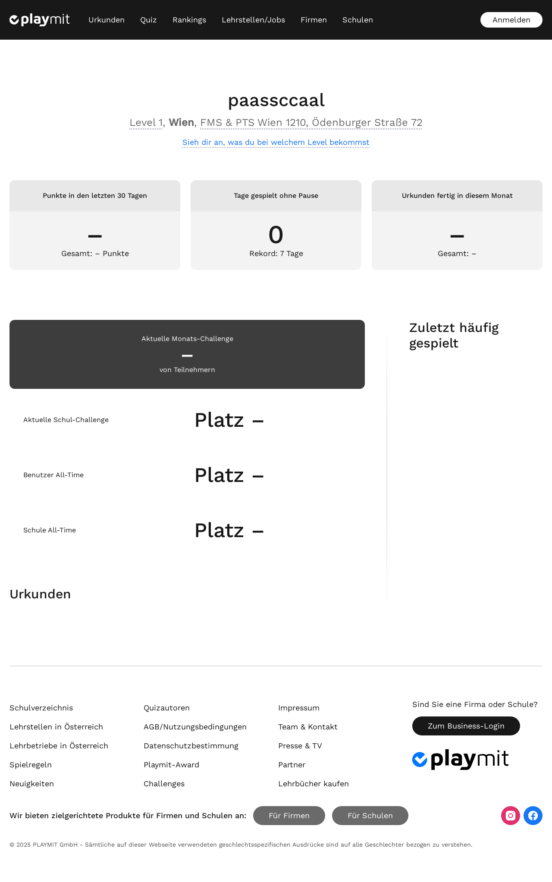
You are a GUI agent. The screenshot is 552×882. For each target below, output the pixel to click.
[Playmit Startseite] (39, 19)
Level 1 (146, 122)
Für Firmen (289, 815)
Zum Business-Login (466, 725)
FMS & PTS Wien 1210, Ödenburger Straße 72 (311, 122)
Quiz (148, 19)
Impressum (299, 707)
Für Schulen (370, 815)
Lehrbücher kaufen (313, 783)
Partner (291, 764)
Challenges (164, 783)
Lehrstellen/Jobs (253, 19)
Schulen (357, 19)
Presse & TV (300, 745)
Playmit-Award (171, 764)
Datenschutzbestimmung (191, 745)
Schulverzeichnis (41, 707)
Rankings (189, 19)
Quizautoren (167, 707)
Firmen (314, 19)
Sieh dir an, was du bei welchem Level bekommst (276, 142)
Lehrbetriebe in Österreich (58, 745)
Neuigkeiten (31, 783)
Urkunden (106, 19)
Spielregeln (30, 764)
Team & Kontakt (308, 726)
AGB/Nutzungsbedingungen (195, 726)
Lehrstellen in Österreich (56, 726)
